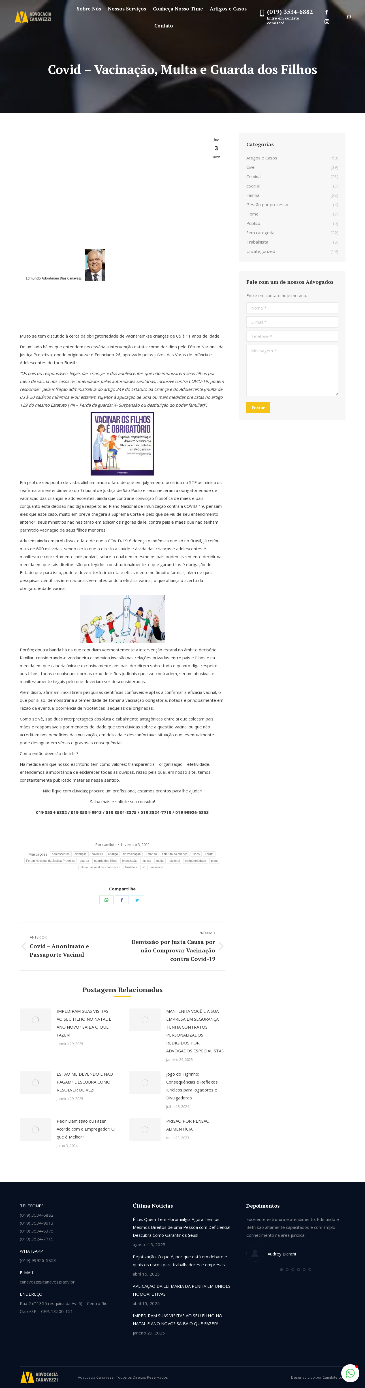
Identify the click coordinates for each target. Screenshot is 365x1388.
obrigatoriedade (195, 860)
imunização (130, 860)
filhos (196, 854)
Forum (209, 854)
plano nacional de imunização (100, 867)
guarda (84, 860)
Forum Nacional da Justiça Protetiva (50, 860)
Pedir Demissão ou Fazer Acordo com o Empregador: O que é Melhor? (86, 1129)
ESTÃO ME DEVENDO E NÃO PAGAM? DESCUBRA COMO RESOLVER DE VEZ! (85, 1082)
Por (106, 844)
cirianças (81, 854)
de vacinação (132, 854)
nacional (174, 860)
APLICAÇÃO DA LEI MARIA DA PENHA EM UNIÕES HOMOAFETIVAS (181, 1290)
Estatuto (151, 854)
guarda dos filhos (105, 860)
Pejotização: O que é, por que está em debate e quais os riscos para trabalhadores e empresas (180, 1260)
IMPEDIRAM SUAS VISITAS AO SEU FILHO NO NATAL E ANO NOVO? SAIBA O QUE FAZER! (84, 1023)
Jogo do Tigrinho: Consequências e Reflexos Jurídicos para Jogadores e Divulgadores (192, 1086)
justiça (146, 860)
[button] (281, 1269)
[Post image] (35, 1020)
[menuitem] (89, 8)
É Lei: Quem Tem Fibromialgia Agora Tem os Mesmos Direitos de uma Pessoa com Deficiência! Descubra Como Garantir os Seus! (181, 1227)
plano (215, 860)
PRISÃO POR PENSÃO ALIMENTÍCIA (188, 1125)
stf (144, 867)
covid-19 (97, 854)
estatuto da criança (174, 854)
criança (113, 854)
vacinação (157, 867)
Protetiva (131, 867)
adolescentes (61, 854)
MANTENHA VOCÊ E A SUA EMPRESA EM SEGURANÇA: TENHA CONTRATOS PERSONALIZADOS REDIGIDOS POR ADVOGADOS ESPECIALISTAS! (195, 1031)
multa (160, 860)
